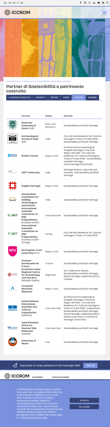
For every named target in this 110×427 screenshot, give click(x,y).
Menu (105, 12)
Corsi (66, 97)
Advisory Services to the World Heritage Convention (80, 318)
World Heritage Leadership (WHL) (82, 276)
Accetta (84, 400)
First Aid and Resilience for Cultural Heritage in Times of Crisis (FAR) (82, 137)
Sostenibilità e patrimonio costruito (54, 81)
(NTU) (32, 251)
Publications (93, 308)
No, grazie (84, 406)
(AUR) (29, 125)
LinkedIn (94, 3)
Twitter (89, 3)
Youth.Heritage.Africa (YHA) (78, 164)
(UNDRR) (30, 328)
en (5, 3)
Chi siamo (37, 377)
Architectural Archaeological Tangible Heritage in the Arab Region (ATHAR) (79, 150)
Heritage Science (73, 169)
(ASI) (30, 139)
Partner (78, 97)
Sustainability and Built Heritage (81, 125)
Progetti (40, 97)
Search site (107, 2)
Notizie (54, 97)
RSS (103, 3)
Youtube (99, 3)
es (14, 3)
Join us (90, 365)
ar (21, 3)
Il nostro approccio (20, 97)
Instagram (85, 3)
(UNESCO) (30, 308)
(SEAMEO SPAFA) (31, 275)
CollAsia (68, 279)
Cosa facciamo (13, 81)
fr (9, 3)
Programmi (29, 81)
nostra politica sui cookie (33, 417)
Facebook (80, 3)
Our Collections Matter (76, 270)
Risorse (92, 97)
